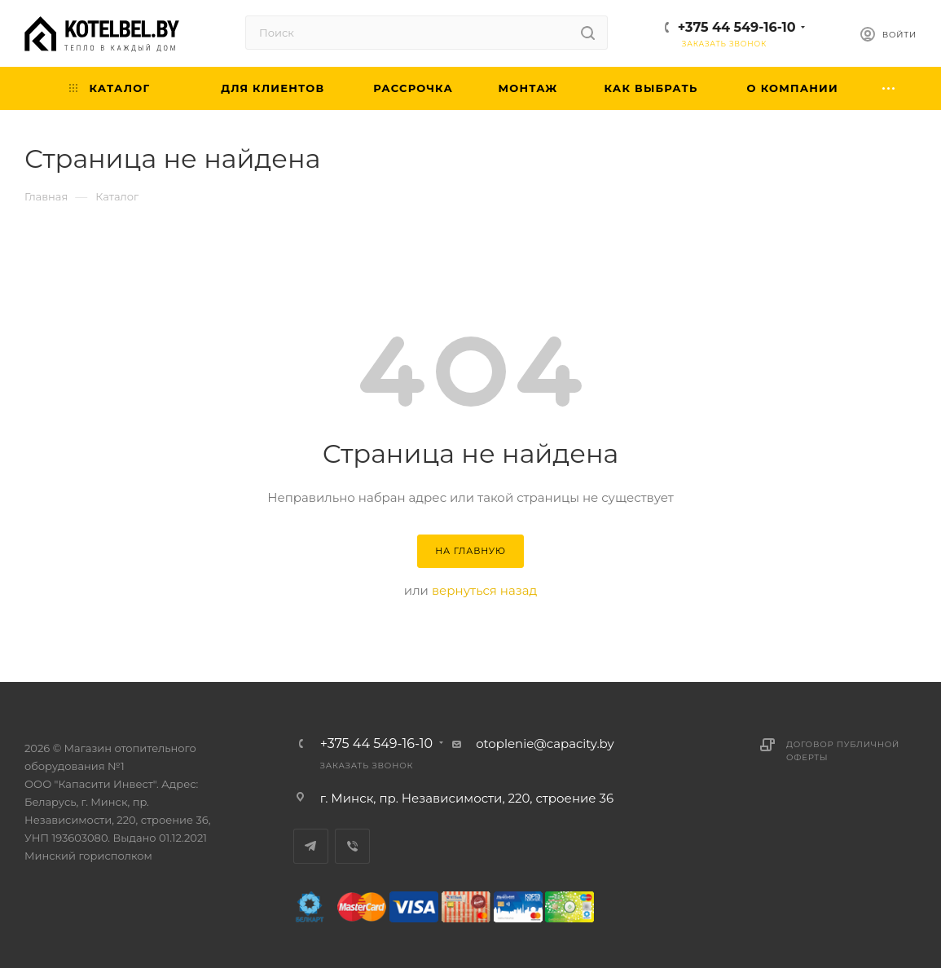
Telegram (310, 846)
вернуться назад (484, 590)
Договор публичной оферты (842, 751)
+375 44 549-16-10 (737, 27)
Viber (352, 846)
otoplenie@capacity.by (545, 743)
